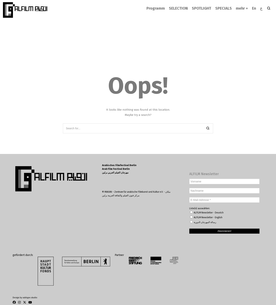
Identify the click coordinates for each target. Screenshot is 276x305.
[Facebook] (15, 302)
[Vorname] (224, 181)
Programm (155, 8)
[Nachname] (224, 190)
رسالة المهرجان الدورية (203, 222)
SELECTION (178, 8)
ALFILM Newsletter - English (206, 217)
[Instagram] (19, 302)
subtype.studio (30, 297)
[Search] (208, 128)
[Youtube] (29, 302)
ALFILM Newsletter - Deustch (207, 212)
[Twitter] (24, 302)
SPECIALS (223, 8)
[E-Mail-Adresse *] (224, 200)
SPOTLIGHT (201, 8)
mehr (240, 8)
